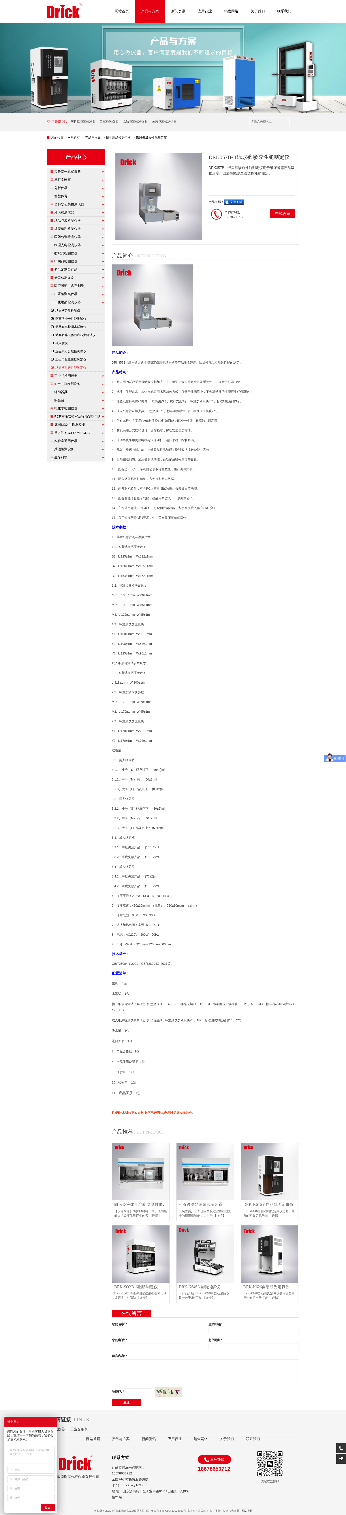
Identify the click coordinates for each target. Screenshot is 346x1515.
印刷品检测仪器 (65, 261)
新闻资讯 (178, 11)
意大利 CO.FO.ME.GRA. (72, 433)
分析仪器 (61, 188)
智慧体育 (61, 196)
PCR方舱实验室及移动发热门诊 (77, 416)
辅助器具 (61, 392)
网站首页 (122, 11)
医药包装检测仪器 (164, 121)
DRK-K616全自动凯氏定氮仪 (268, 1205)
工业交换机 (79, 1429)
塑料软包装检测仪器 (69, 204)
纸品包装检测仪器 (135, 121)
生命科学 (61, 457)
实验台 (59, 400)
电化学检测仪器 (65, 408)
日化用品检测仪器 (118, 137)
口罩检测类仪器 (65, 294)
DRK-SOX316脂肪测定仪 (136, 1287)
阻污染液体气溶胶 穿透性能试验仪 (141, 1205)
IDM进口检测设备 (67, 384)
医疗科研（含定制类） (70, 286)
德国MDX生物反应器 (69, 424)
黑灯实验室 (62, 180)
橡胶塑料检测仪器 (67, 229)
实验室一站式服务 (67, 171)
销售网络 (231, 11)
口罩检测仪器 (109, 121)
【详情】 (155, 1215)
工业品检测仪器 (65, 375)
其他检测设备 (64, 449)
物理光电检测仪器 (67, 245)
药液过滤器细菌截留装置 (200, 1205)
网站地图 (246, 1510)
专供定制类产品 (65, 269)
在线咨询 (283, 213)
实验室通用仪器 (65, 441)
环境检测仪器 (64, 212)
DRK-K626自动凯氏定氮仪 (266, 1287)
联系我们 (284, 11)
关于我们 (258, 11)
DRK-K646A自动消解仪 (199, 1287)
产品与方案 (150, 11)
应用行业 (205, 11)
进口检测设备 (64, 277)
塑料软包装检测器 (83, 121)
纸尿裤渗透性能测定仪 (151, 137)
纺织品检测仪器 (65, 253)
